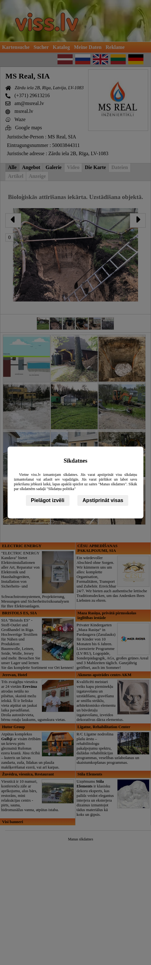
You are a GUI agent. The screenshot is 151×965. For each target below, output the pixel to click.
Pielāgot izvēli (47, 500)
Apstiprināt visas (102, 500)
